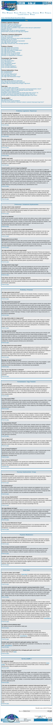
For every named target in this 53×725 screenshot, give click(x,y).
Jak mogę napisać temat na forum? (10, 47)
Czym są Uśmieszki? (7, 62)
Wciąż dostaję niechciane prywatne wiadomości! (13, 82)
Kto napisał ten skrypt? (7, 99)
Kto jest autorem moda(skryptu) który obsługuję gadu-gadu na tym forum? (19, 95)
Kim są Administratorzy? (7, 71)
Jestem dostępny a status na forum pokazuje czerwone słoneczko (17, 90)
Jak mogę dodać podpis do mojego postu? (12, 50)
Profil (42, 12)
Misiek (15, 651)
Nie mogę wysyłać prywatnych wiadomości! (12, 80)
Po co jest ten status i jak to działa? (10, 87)
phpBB (40, 716)
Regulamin (10, 12)
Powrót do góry (5, 125)
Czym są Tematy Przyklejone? (9, 66)
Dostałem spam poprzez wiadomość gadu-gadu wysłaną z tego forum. (19, 94)
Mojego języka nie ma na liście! (9, 39)
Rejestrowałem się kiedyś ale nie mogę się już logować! (15, 31)
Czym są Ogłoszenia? (7, 64)
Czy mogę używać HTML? (8, 61)
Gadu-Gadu (24, 574)
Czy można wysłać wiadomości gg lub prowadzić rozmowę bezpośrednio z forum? (21, 89)
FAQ (4, 12)
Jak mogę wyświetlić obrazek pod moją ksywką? (13, 41)
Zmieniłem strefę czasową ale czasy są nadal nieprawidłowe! (16, 38)
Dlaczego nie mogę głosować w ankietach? (12, 55)
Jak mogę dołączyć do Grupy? (9, 75)
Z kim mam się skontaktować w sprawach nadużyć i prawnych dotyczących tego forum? (23, 102)
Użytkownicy (23, 12)
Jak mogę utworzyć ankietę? (8, 51)
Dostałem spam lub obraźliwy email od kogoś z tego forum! (16, 83)
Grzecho (42, 718)
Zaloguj (32, 14)
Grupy (45, 4)
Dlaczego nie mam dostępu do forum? (11, 54)
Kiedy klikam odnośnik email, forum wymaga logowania (15, 43)
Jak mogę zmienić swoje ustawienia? (10, 35)
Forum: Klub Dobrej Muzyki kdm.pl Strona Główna (13, 17)
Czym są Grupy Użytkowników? (9, 74)
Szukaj (16, 12)
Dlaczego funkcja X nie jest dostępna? (11, 100)
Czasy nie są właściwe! (7, 37)
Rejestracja (36, 12)
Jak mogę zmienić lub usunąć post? (10, 49)
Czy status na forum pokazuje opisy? (10, 91)
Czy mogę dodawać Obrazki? (9, 63)
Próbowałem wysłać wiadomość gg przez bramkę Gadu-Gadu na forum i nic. (20, 92)
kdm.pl (44, 1)
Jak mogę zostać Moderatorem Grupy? (11, 76)
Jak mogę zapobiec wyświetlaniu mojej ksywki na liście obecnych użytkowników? (21, 27)
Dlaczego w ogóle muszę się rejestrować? (12, 25)
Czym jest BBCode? (6, 59)
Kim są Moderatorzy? (7, 72)
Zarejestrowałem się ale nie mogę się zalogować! (13, 30)
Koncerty (45, 3)
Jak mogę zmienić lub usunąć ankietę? (11, 52)
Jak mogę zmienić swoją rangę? (9, 42)
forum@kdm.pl (47, 618)
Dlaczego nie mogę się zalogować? (10, 24)
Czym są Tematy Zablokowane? (9, 67)
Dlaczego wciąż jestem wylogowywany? (11, 26)
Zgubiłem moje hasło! (7, 29)
